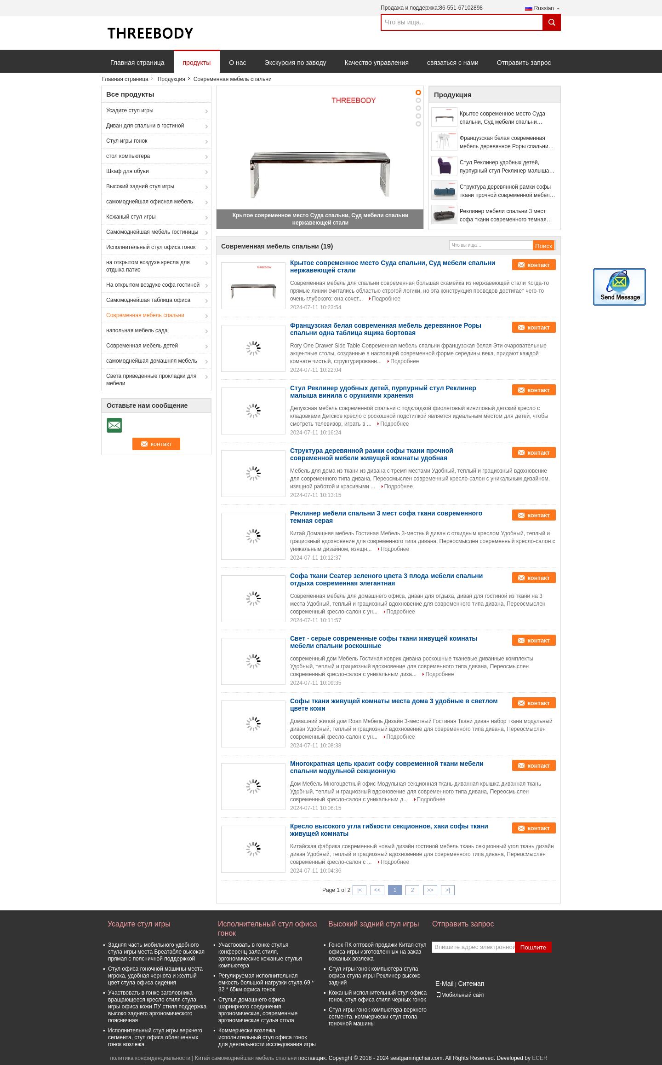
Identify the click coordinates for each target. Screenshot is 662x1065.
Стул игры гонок (126, 141)
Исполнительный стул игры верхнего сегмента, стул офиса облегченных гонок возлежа (155, 1037)
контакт (538, 264)
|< (359, 890)
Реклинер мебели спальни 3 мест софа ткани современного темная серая (503, 216)
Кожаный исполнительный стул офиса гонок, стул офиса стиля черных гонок (378, 996)
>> (430, 890)
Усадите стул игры (130, 110)
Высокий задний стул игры (140, 186)
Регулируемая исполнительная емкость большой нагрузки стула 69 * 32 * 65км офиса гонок (266, 982)
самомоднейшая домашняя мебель (151, 361)
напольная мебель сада (136, 330)
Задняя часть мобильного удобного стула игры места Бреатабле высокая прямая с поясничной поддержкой (156, 952)
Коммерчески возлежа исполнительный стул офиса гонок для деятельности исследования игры (267, 1037)
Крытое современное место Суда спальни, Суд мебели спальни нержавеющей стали (502, 118)
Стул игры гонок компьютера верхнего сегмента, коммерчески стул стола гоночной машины (378, 1017)
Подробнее (386, 298)
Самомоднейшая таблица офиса (148, 300)
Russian (547, 8)
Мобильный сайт (460, 995)
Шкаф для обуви (127, 171)
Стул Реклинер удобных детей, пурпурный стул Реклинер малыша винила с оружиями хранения (504, 167)
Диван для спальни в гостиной (145, 125)
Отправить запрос (524, 62)
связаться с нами (453, 62)
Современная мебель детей (142, 345)
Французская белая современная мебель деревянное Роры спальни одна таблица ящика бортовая (504, 142)
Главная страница (137, 62)
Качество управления (377, 62)
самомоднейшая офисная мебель (149, 201)
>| (447, 890)
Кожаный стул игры (131, 217)
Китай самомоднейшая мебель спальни (246, 1058)
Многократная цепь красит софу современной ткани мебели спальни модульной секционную (387, 767)
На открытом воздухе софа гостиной (153, 285)
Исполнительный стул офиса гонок (150, 247)
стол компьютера (128, 156)
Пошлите (533, 947)
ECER (539, 1058)
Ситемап (471, 983)
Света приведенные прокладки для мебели (151, 380)
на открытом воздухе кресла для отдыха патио (148, 266)
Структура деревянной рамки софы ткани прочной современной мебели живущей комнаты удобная (506, 191)
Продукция (171, 79)
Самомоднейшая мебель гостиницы (152, 232)
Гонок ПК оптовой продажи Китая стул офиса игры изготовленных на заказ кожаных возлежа (378, 952)
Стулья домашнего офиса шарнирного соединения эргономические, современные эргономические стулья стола (257, 1010)
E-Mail (444, 983)
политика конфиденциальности (150, 1058)
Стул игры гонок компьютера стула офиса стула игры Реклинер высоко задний (375, 976)
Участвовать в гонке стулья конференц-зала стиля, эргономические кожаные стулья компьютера (260, 955)
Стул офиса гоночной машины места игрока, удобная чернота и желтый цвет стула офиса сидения (155, 976)
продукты (197, 62)
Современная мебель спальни (145, 315)
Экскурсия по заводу (295, 62)
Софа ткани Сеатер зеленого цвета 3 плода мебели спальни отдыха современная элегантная (386, 579)
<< (377, 890)
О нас (237, 62)
